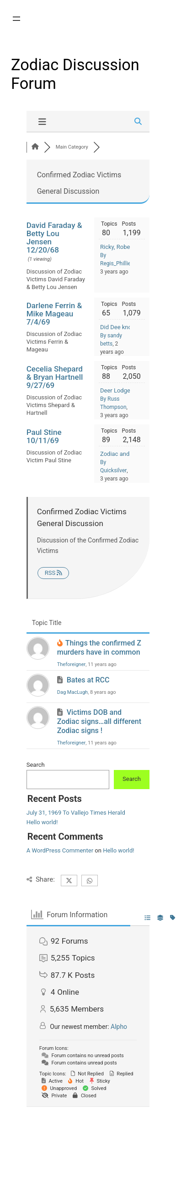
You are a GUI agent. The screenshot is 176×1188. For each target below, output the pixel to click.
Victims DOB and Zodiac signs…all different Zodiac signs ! (99, 721)
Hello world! (42, 822)
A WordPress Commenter (60, 850)
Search (36, 764)
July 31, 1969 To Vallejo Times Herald (76, 812)
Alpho (119, 1026)
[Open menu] (16, 18)
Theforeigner (71, 664)
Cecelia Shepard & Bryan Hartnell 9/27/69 (55, 377)
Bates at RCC (88, 680)
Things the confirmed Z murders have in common (99, 647)
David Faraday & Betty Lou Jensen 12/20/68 (54, 237)
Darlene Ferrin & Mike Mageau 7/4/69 (54, 313)
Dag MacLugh (72, 692)
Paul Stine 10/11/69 (44, 436)
